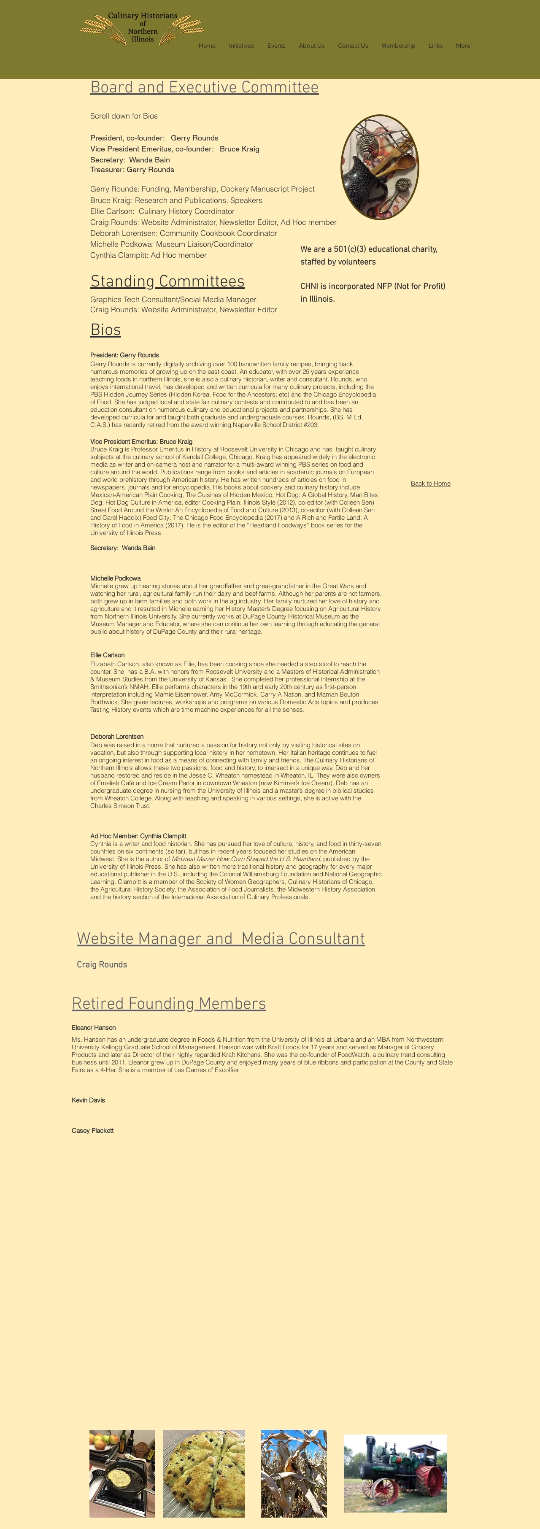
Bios (105, 331)
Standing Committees (167, 282)
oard (204, 88)
